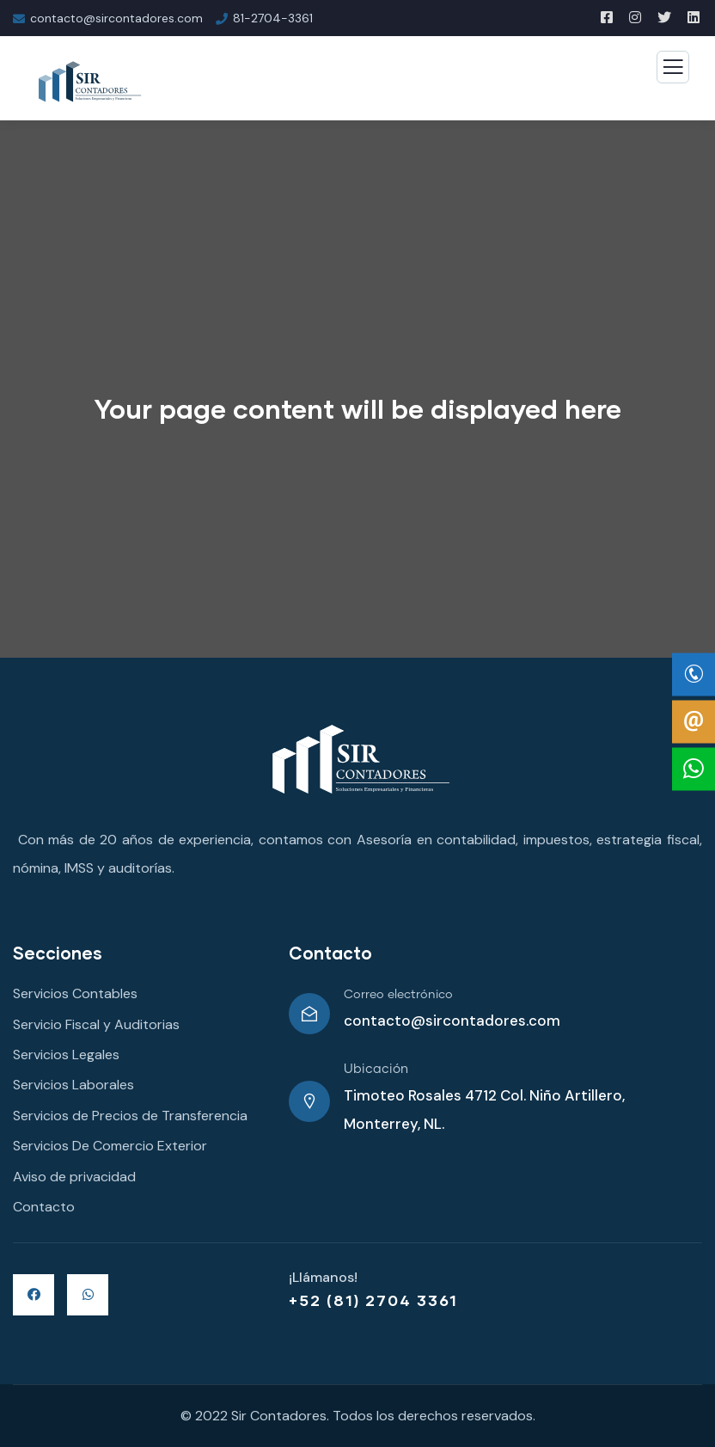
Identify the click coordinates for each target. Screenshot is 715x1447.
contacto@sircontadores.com (452, 1020)
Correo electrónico (398, 995)
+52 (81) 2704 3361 (373, 1300)
